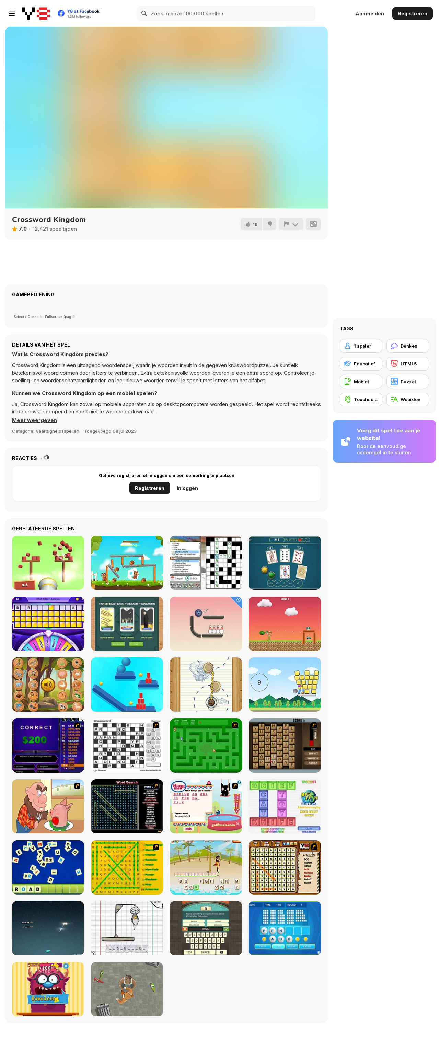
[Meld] (291, 224)
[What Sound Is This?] (48, 684)
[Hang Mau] (206, 806)
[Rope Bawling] (206, 624)
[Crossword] (127, 745)
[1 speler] (361, 346)
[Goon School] (127, 989)
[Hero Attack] (285, 624)
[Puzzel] (407, 381)
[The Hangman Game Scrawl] (127, 928)
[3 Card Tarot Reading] (127, 624)
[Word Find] (127, 867)
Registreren (412, 13)
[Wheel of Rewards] (48, 624)
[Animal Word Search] (285, 867)
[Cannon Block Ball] (285, 684)
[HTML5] (407, 364)
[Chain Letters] (285, 745)
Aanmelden (370, 13)
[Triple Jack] (285, 563)
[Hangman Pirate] (206, 867)
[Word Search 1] (127, 806)
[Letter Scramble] (48, 867)
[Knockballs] (48, 563)
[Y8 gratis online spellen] (36, 13)
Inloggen (187, 488)
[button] (34, 420)
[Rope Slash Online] (127, 684)
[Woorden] (407, 399)
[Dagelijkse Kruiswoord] (206, 563)
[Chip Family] (127, 563)
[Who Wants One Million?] (48, 745)
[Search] (144, 13)
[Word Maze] (206, 745)
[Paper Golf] (206, 684)
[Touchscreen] (361, 399)
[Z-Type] (48, 928)
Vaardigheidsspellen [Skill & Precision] (57, 431)
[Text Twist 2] (285, 928)
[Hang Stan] (48, 806)
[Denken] (407, 346)
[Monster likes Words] (48, 989)
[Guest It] (206, 928)
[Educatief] (361, 364)
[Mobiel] (361, 381)
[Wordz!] (285, 806)
